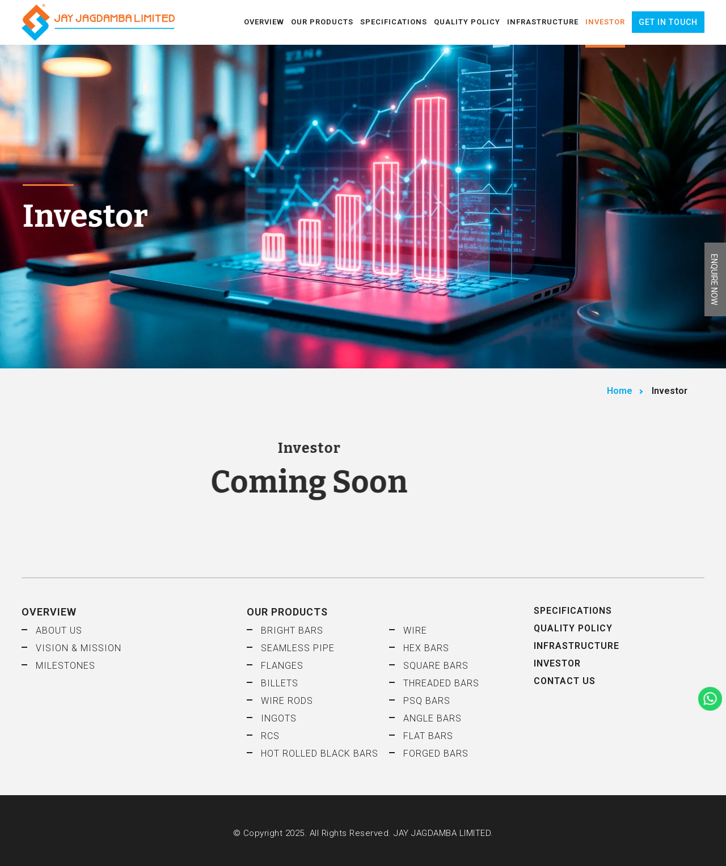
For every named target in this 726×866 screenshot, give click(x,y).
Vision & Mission (78, 648)
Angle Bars (432, 718)
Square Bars (435, 665)
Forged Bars (435, 753)
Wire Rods (287, 700)
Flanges (282, 665)
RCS (270, 736)
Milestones (65, 665)
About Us (59, 630)
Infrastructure (543, 22)
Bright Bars (292, 630)
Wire (415, 630)
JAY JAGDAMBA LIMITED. (443, 833)
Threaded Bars (441, 683)
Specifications (393, 22)
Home (619, 390)
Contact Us (565, 681)
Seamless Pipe (298, 648)
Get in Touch (668, 22)
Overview (264, 22)
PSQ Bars (426, 700)
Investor (605, 22)
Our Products (322, 22)
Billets (279, 683)
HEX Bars (426, 648)
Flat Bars (428, 736)
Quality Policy (467, 22)
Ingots (279, 718)
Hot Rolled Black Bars (319, 753)
